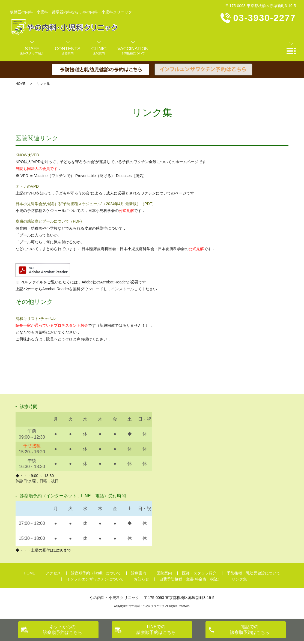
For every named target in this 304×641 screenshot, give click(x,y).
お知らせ (141, 579)
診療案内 (138, 573)
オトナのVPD (27, 186)
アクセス (53, 573)
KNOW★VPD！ (29, 155)
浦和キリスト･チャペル (36, 318)
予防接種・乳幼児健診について (253, 573)
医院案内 (164, 573)
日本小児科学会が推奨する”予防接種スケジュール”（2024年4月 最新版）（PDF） (86, 204)
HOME (20, 84)
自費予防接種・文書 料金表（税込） (190, 579)
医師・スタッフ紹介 (199, 573)
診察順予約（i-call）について (96, 573)
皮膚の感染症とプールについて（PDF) (49, 221)
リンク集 (239, 579)
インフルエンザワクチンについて (95, 579)
